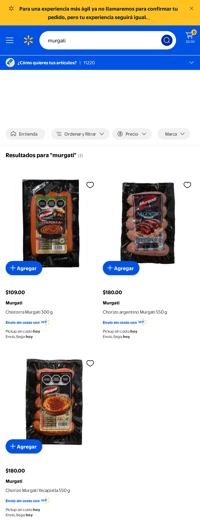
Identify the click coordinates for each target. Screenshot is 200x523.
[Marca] (173, 133)
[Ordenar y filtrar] (80, 133)
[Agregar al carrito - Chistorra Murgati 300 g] (24, 268)
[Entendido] (191, 8)
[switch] (25, 133)
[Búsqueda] (167, 40)
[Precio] (132, 133)
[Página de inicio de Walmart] (28, 40)
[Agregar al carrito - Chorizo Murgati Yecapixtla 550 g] (24, 446)
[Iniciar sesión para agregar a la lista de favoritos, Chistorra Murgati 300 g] (90, 184)
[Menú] (11, 40)
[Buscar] (107, 40)
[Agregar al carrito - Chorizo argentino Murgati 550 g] (121, 268)
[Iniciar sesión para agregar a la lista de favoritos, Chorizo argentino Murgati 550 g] (187, 184)
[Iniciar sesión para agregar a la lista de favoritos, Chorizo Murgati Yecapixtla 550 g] (90, 363)
